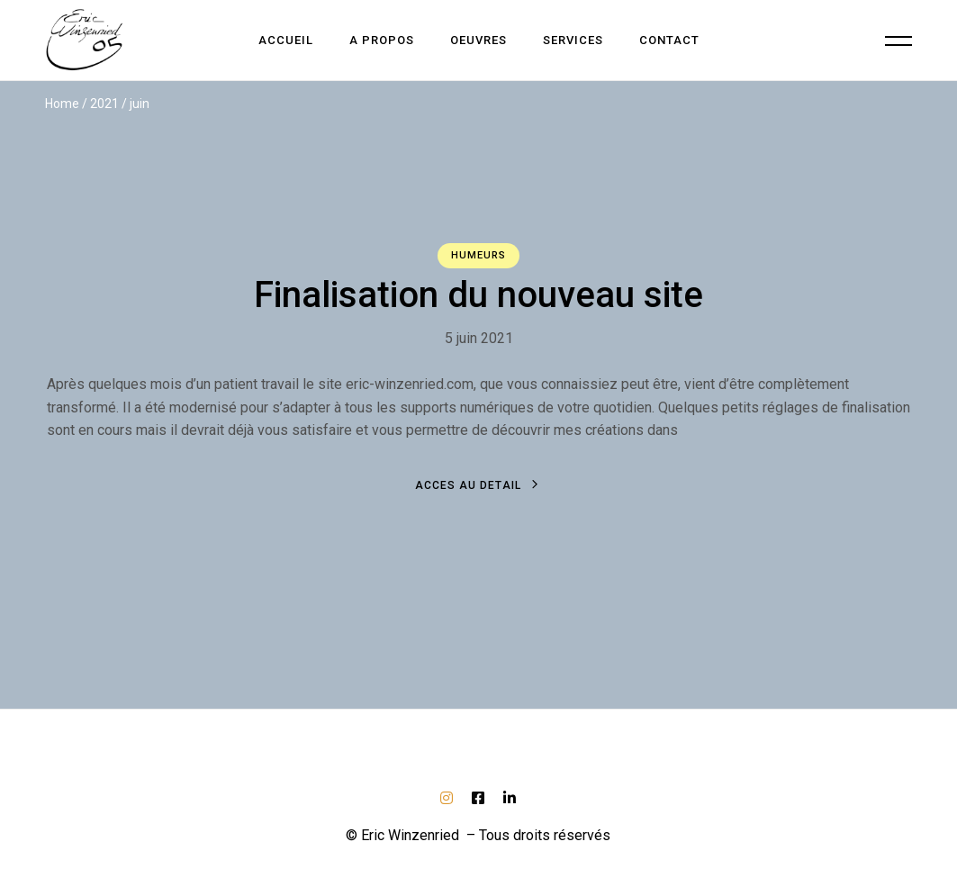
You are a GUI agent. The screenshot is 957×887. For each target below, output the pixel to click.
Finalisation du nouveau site (478, 295)
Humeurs (478, 255)
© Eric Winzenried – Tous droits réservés (478, 835)
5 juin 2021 (479, 338)
